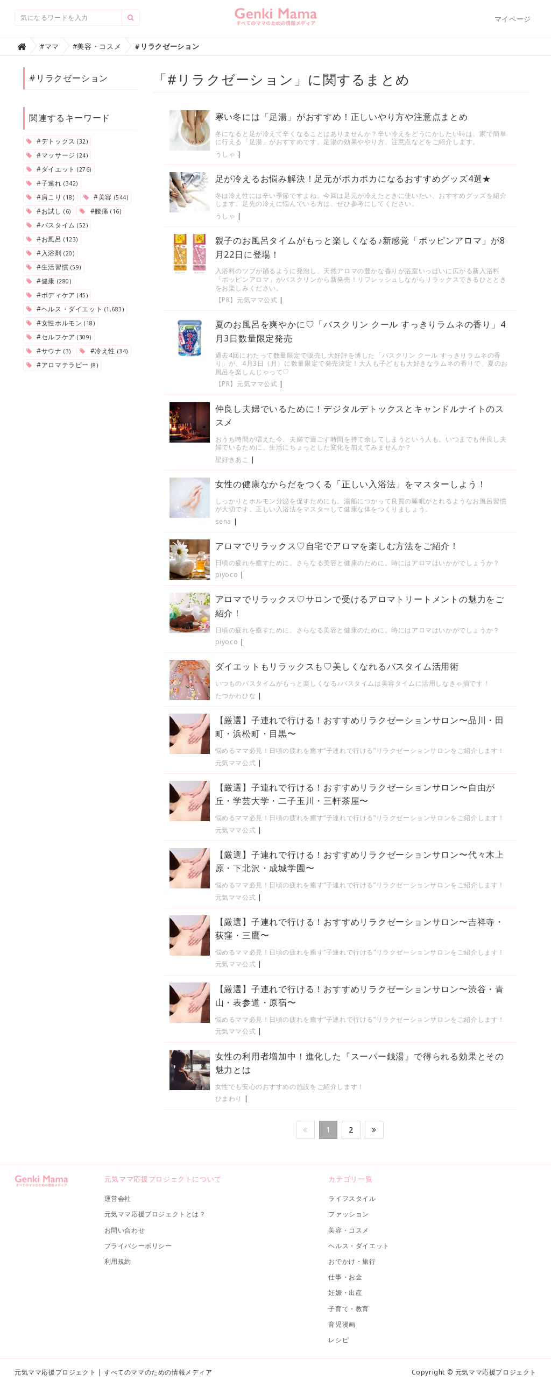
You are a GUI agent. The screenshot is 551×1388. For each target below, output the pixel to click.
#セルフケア (58, 336)
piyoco (226, 574)
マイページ (513, 19)
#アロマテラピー (62, 364)
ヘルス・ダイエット (358, 1245)
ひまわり (228, 1098)
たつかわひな (235, 695)
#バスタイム (57, 225)
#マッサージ (57, 155)
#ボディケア (57, 295)
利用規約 (117, 1261)
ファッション (348, 1214)
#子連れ (52, 183)
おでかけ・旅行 (352, 1261)
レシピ (338, 1339)
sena (223, 521)
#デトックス (57, 141)
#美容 (105, 197)
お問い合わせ (124, 1230)
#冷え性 (104, 350)
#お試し (48, 211)
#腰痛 (100, 211)
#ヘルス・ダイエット (75, 309)
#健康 (48, 281)
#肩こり (50, 197)
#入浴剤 (50, 253)
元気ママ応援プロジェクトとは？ (155, 1214)
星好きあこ (232, 459)
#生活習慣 (53, 267)
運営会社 (117, 1198)
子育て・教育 (348, 1308)
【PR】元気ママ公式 (246, 299)
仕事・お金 (345, 1277)
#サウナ (48, 350)
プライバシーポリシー (138, 1245)
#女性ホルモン (60, 323)
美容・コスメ (348, 1230)
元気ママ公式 (235, 762)
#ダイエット (58, 169)
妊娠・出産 (345, 1292)
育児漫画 (341, 1324)
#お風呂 (52, 239)
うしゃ (225, 154)
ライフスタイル (352, 1198)
